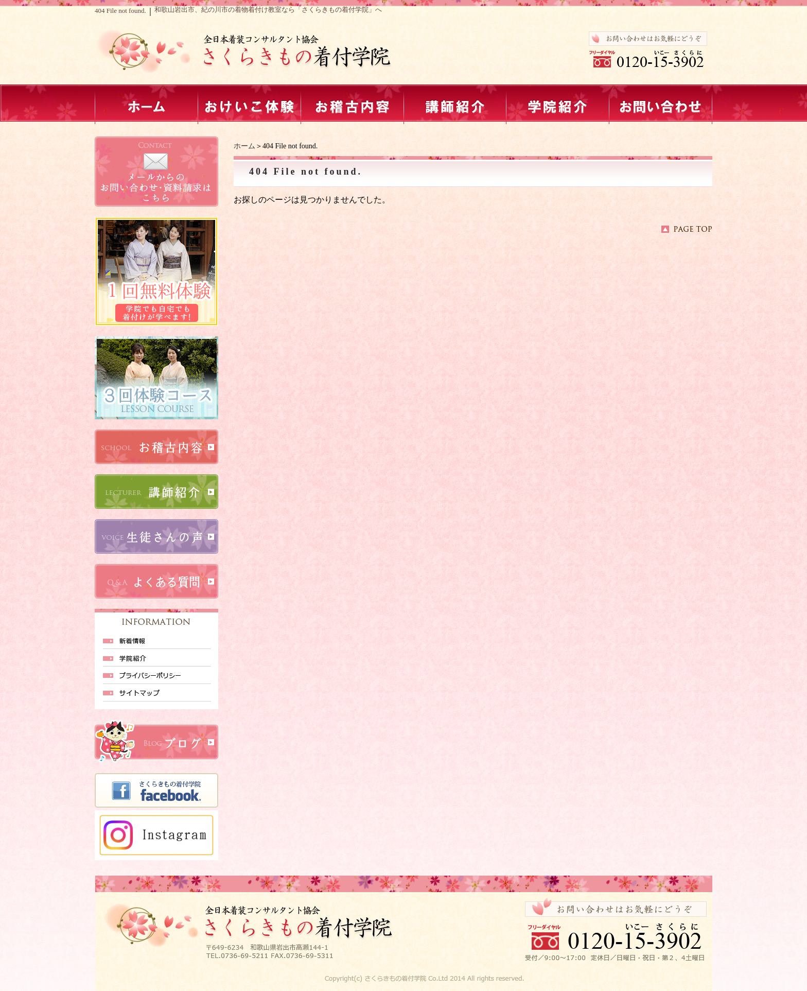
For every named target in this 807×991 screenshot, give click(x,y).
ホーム (244, 146)
